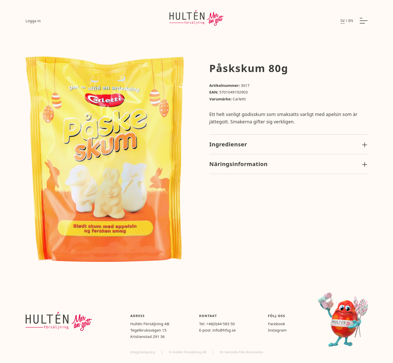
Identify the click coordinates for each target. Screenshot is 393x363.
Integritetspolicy (143, 352)
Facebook (276, 323)
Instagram (277, 330)
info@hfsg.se (224, 330)
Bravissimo (254, 352)
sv (343, 20)
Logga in (33, 20)
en (350, 20)
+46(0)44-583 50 (220, 323)
